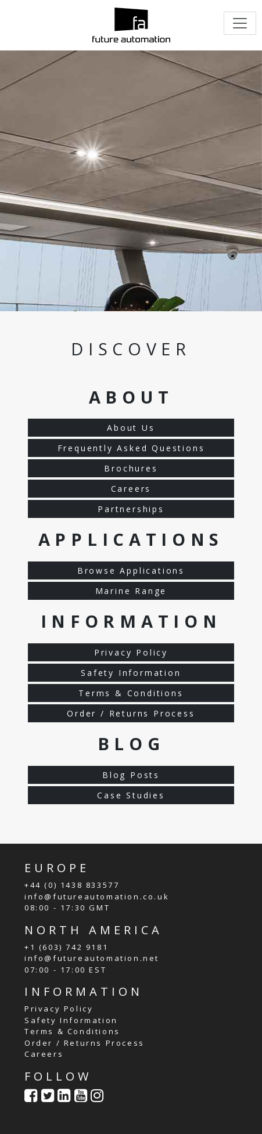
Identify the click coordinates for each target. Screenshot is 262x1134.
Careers (131, 488)
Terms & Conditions (130, 693)
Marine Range (131, 590)
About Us (131, 427)
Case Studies (131, 795)
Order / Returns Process (131, 713)
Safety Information (131, 672)
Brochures (130, 468)
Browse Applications (131, 570)
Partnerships (131, 508)
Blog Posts (131, 774)
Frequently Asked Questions (131, 447)
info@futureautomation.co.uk (96, 896)
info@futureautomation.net (91, 958)
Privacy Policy (131, 652)
